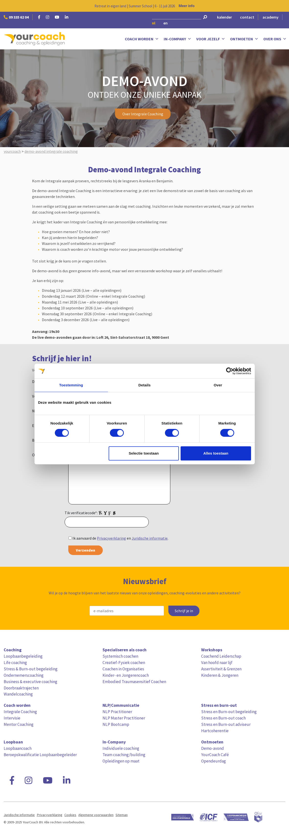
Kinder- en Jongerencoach (126, 675)
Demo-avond (212, 748)
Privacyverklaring (111, 538)
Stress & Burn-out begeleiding (31, 669)
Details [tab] (145, 385)
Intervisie (12, 718)
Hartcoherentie (215, 730)
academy (270, 17)
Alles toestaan (215, 453)
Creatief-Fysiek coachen (124, 662)
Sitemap (122, 815)
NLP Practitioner (117, 711)
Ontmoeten (244, 39)
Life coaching (15, 662)
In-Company (177, 39)
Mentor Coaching (19, 724)
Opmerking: (42, 454)
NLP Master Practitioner (124, 718)
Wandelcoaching (18, 694)
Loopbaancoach (18, 748)
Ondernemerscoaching (24, 675)
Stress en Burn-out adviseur (226, 724)
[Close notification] (281, 6)
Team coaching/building (124, 754)
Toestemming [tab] (71, 385)
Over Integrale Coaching (142, 113)
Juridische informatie (150, 538)
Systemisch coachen (120, 656)
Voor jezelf (210, 39)
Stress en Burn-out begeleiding (229, 711)
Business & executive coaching (30, 681)
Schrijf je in (184, 611)
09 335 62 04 (16, 17)
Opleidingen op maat (121, 761)
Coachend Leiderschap (221, 656)
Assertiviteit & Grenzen (221, 669)
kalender (224, 17)
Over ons (275, 39)
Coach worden (142, 39)
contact (247, 17)
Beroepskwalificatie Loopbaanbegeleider (40, 754)
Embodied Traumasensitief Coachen (134, 681)
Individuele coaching (121, 748)
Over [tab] (218, 385)
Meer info (187, 6)
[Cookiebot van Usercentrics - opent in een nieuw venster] (229, 371)
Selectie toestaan (144, 453)
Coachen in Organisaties (123, 669)
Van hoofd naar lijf (216, 662)
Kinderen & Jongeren (219, 675)
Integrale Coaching (20, 711)
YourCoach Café (215, 754)
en (165, 23)
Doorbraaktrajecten (21, 688)
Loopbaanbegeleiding (23, 656)
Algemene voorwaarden (96, 815)
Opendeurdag (213, 761)
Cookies (70, 815)
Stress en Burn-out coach (223, 718)
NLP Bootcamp (116, 724)
